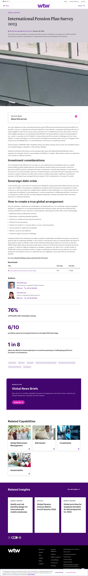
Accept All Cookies (71, 572)
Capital (41, 558)
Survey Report (12, 362)
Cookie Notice (67, 557)
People (41, 552)
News (65, 1)
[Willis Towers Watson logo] (14, 550)
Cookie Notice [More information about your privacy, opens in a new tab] (31, 574)
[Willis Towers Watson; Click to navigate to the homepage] (43, 5)
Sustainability (27, 367)
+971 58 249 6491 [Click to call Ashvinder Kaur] (32, 298)
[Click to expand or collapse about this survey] (76, 116)
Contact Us (54, 562)
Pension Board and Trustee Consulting (46, 362)
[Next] (20, 537)
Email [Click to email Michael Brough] (20, 288)
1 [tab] (13, 537)
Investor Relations (74, 1)
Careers (83, 1)
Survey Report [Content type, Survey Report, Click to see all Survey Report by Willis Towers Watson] (14, 12)
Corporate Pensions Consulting (67, 362)
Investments (30, 362)
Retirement (21, 362)
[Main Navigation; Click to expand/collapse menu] (6, 6)
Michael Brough (15, 31)
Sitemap (53, 565)
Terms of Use (66, 551)
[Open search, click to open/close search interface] (81, 6)
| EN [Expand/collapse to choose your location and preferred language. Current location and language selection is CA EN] (6, 1)
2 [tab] (15, 537)
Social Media (54, 560)
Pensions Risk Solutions (15, 367)
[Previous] (9, 537)
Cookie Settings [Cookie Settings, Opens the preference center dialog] (59, 572)
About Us (41, 549)
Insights (41, 563)
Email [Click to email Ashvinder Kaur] (20, 298)
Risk (40, 555)
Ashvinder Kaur (27, 31)
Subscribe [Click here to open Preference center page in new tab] (18, 402)
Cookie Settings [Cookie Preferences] (67, 559)
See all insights (74, 489)
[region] (44, 572)
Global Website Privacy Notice (71, 549)
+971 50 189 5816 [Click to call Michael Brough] (32, 288)
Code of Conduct (67, 562)
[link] (20, 515)
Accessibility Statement (69, 554)
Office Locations (56, 557)
